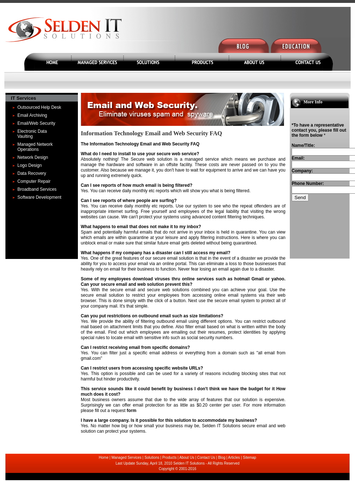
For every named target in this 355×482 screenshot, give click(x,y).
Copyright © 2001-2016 (177, 469)
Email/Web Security (36, 123)
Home (104, 458)
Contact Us (206, 458)
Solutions (152, 458)
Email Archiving (32, 115)
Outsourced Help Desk (39, 107)
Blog (221, 458)
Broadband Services (37, 189)
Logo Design (29, 165)
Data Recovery (31, 173)
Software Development (39, 197)
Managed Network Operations (35, 147)
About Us (186, 458)
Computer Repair (33, 181)
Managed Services (127, 458)
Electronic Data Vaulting (32, 134)
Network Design (32, 157)
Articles (234, 458)
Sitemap (249, 458)
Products (169, 458)
